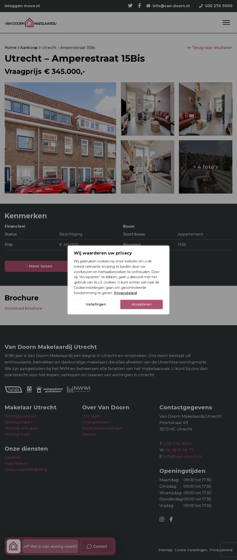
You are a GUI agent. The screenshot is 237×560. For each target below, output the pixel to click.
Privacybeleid (125, 293)
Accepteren (141, 304)
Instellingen (96, 304)
